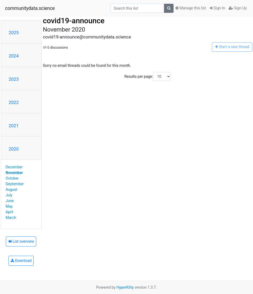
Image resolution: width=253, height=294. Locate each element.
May (9, 206)
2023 (14, 79)
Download (21, 260)
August (11, 189)
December (14, 167)
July (9, 195)
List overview (21, 241)
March (11, 217)
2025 (14, 32)
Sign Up (238, 8)
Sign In (217, 8)
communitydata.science (30, 8)
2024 (14, 56)
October (12, 178)
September (15, 184)
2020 (14, 149)
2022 (14, 102)
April (9, 212)
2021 (14, 125)
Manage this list (190, 8)
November (14, 173)
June (10, 201)
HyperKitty (125, 287)
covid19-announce (74, 20)
